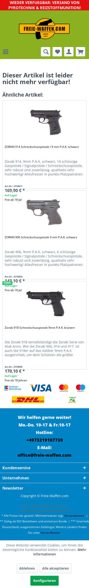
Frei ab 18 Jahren (16, 380)
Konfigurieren (44, 580)
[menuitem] (7, 51)
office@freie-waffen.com (44, 455)
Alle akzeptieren (55, 568)
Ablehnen (27, 568)
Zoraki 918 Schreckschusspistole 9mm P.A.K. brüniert (40, 328)
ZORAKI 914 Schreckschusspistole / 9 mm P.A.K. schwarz (42, 147)
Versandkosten (74, 516)
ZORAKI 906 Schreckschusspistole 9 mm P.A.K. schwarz (41, 237)
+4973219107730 (44, 440)
